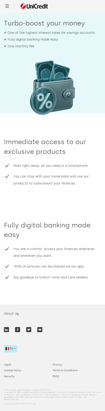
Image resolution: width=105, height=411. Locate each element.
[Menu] (7, 6)
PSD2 (56, 376)
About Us (11, 313)
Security (9, 376)
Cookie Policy (12, 370)
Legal (7, 364)
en (9, 348)
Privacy (57, 364)
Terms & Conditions (65, 370)
